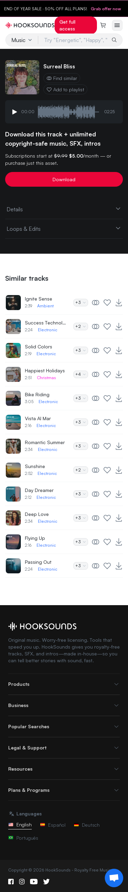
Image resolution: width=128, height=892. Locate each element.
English (20, 824)
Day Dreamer (39, 490)
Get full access (67, 25)
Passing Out (38, 562)
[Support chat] (114, 878)
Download (64, 179)
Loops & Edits (64, 228)
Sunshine (35, 466)
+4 (80, 374)
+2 (80, 326)
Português (23, 838)
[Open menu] (117, 25)
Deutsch (87, 825)
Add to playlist (65, 89)
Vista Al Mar (38, 418)
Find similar (61, 78)
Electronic (47, 329)
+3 (80, 302)
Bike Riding (37, 394)
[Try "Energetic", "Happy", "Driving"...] (73, 40)
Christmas (46, 377)
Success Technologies (45, 322)
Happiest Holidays (45, 370)
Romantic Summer (45, 442)
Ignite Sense (38, 299)
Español (53, 825)
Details (64, 209)
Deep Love (37, 514)
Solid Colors (38, 346)
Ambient (45, 305)
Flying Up (35, 538)
